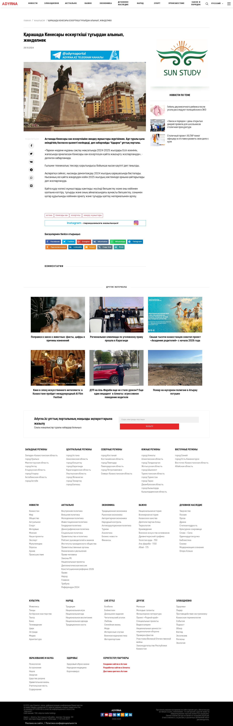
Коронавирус (73, 669)
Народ (140, 3)
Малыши (140, 605)
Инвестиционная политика (74, 520)
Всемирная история (148, 513)
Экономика (106, 3)
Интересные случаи (114, 630)
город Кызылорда (150, 486)
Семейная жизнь (112, 623)
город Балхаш (73, 482)
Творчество (185, 509)
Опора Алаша (186, 549)
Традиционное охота (76, 623)
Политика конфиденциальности (61, 721)
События (180, 619)
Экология (180, 641)
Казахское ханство (148, 516)
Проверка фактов (144, 633)
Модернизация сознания (192, 545)
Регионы (180, 637)
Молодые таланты (145, 608)
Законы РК (66, 556)
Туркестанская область (152, 472)
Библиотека (185, 538)
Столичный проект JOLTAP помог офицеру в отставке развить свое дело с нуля (187, 145)
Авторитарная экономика (114, 516)
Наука (32, 669)
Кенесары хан (62, 215)
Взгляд (179, 630)
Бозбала (108, 605)
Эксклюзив (181, 634)
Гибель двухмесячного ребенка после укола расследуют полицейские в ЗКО (189, 109)
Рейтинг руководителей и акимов (77, 538)
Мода (107, 626)
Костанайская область (112, 457)
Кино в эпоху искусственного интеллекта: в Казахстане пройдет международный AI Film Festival (58, 394)
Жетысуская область (151, 464)
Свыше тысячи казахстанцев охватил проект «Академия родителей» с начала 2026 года (175, 339)
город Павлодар (109, 461)
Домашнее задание (114, 612)
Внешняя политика (70, 513)
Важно (88, 3)
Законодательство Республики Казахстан (151, 645)
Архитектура (35, 637)
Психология (35, 662)
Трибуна (65, 582)
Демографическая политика (75, 527)
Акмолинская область (77, 457)
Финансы (106, 538)
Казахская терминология (188, 615)
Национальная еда (75, 612)
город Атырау (31, 472)
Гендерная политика (71, 524)
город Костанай (108, 454)
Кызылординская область (154, 490)
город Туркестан (149, 475)
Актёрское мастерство (40, 612)
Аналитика (107, 531)
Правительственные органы (75, 545)
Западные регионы (36, 447)
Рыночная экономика (112, 513)
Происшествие (177, 3)
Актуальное (35, 520)
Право (64, 571)
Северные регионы (111, 447)
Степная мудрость (188, 524)
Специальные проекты (147, 619)
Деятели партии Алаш (149, 520)
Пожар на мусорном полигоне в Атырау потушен (175, 392)
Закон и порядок (196, 3)
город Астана (72, 454)
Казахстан (34, 509)
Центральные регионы (79, 447)
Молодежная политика (72, 516)
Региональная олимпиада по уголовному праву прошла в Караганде (116, 339)
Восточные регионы (186, 447)
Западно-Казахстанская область (41, 454)
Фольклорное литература (149, 612)
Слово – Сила (186, 531)
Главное (65, 578)
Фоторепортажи (112, 637)
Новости (33, 3)
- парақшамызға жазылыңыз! (92, 223)
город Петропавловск (111, 468)
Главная (27, 21)
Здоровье (181, 605)
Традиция (70, 605)
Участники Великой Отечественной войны (153, 638)
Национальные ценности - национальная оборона (149, 628)
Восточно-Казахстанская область (191, 461)
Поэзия (183, 513)
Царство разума (37, 676)
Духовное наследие (123, 3)
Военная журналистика (115, 634)
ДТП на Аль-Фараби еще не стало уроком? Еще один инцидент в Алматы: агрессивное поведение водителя (116, 394)
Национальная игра (75, 608)
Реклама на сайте (34, 721)
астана (49, 215)
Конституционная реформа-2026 (77, 567)
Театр (32, 615)
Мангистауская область (37, 461)
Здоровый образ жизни (78, 662)
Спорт (157, 3)
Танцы (32, 608)
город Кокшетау (74, 461)
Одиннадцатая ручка (190, 534)
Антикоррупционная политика (116, 524)
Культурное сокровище (191, 527)
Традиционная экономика (114, 509)
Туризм (105, 527)
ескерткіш (75, 215)
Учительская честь (38, 684)
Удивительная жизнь (39, 680)
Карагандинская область (78, 468)
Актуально (71, 3)
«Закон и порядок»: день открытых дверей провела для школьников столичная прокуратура (187, 128)
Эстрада (33, 630)
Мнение (33, 531)
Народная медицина (76, 666)
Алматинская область (152, 457)
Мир (31, 513)
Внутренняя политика (71, 509)
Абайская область (184, 464)
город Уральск (32, 457)
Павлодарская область (112, 464)
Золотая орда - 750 (148, 538)
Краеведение (145, 527)
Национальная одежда (77, 619)
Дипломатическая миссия (74, 563)
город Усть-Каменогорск (187, 457)
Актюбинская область (36, 475)
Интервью (34, 527)
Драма (183, 520)
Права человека (69, 553)
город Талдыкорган (150, 461)
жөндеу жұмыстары (93, 215)
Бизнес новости (109, 534)
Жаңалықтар (39, 21)
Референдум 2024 (70, 585)
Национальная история (150, 509)
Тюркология (144, 524)
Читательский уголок (114, 615)
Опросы (33, 545)
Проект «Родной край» (147, 615)
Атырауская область (35, 468)
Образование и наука (41, 656)
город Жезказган (74, 475)
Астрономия (35, 666)
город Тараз (147, 479)
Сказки (183, 542)
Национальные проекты (73, 560)
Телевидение (35, 623)
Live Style (109, 598)
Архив (32, 549)
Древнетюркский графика (151, 534)
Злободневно (51, 3)
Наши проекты (36, 534)
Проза (182, 516)
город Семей (181, 454)
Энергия (33, 673)
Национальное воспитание (79, 615)
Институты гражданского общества (78, 542)
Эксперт (33, 538)
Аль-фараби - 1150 (148, 542)
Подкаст (180, 623)
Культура (34, 598)
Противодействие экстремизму (191, 612)
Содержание (35, 687)
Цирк (31, 626)
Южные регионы (150, 447)
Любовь (108, 619)
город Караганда (74, 464)
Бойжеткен (109, 608)
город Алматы (148, 454)
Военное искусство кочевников (154, 531)
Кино (31, 619)
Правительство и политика (74, 534)
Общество (34, 516)
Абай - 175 (143, 545)
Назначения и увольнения (73, 549)
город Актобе (31, 479)
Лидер (179, 608)
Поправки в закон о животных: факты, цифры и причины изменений (58, 339)
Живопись (34, 605)
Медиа (32, 634)
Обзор (179, 626)
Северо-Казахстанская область (116, 472)
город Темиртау (74, 479)
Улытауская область (76, 472)
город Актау (31, 464)
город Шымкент (149, 468)
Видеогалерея (143, 623)
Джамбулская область (152, 482)
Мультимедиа (35, 542)
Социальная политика (72, 531)
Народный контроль (111, 520)
